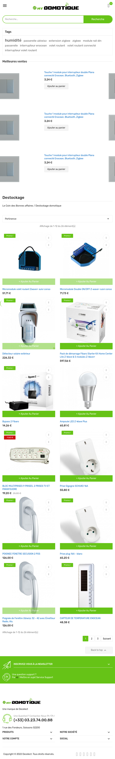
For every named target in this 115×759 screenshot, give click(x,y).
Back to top (99, 650)
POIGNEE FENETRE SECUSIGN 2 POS (21, 553)
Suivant (107, 638)
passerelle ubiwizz (35, 40)
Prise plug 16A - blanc (71, 553)
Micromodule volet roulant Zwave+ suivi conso (26, 289)
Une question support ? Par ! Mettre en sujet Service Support (32, 676)
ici (17, 677)
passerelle (11, 45)
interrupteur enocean (33, 45)
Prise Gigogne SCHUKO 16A (74, 486)
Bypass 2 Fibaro (10, 421)
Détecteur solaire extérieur (16, 353)
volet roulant (57, 45)
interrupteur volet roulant (21, 50)
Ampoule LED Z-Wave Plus (73, 421)
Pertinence (57, 218)
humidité (13, 40)
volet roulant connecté (81, 45)
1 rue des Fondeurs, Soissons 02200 (21, 727)
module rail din (92, 40)
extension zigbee (59, 40)
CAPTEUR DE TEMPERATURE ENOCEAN (80, 618)
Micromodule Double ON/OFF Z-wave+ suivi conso (86, 289)
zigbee (76, 40)
